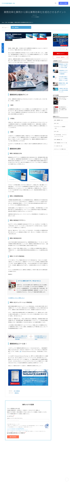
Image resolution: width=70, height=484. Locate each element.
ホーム (3, 22)
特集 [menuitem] (43, 3)
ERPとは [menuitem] (21, 3)
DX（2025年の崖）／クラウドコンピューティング (60, 135)
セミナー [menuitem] (34, 3)
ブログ (6, 22)
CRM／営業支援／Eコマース (60, 143)
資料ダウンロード (60, 53)
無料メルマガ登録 (63, 3)
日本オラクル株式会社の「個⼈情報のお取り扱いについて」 (17, 429)
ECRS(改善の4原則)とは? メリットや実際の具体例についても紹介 (63, 78)
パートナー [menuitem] (48, 3)
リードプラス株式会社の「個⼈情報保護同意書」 (15, 428)
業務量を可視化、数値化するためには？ (63, 83)
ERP (20, 351)
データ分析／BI (58, 146)
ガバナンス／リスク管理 (60, 149)
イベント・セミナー (60, 57)
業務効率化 (17, 393)
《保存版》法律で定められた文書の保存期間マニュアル (63, 90)
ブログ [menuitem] (39, 3)
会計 (56, 123)
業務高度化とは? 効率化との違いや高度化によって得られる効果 (63, 65)
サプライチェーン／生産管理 (59, 127)
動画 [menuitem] (29, 3)
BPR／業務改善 (10, 22)
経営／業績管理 (58, 120)
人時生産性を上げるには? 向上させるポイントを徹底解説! (63, 72)
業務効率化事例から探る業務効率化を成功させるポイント (23, 22)
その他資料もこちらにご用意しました (16, 298)
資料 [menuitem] (26, 3)
